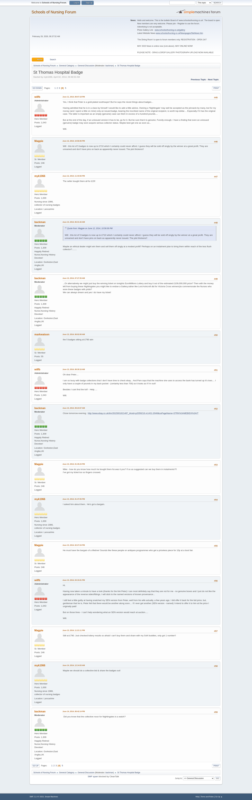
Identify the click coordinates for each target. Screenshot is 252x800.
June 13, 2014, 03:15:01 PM (74, 580)
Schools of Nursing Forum (54, 12)
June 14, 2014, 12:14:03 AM (74, 665)
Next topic (213, 79)
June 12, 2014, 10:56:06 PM (74, 141)
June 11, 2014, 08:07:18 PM (74, 97)
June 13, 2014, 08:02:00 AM (74, 334)
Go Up (35, 766)
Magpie (38, 141)
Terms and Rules (207, 797)
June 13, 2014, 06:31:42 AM (74, 222)
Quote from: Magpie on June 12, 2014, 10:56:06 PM (90, 228)
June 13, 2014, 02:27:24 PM (74, 545)
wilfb (37, 97)
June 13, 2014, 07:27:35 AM (74, 278)
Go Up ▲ (218, 797)
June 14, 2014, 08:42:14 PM (74, 711)
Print (216, 88)
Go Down (37, 88)
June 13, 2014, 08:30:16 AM (74, 369)
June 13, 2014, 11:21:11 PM (74, 630)
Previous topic (198, 79)
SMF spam (93, 776)
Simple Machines (51, 797)
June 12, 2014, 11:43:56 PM (74, 176)
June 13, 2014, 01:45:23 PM (74, 464)
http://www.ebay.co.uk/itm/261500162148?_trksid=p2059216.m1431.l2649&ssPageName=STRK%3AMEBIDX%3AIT (143, 413)
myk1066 (39, 176)
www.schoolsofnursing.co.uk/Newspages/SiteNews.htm (179, 33)
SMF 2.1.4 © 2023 (37, 797)
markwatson (41, 334)
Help (197, 797)
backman (109, 66)
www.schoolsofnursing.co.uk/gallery (170, 30)
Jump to (178, 778)
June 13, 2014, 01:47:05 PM (74, 499)
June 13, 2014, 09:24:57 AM (74, 408)
